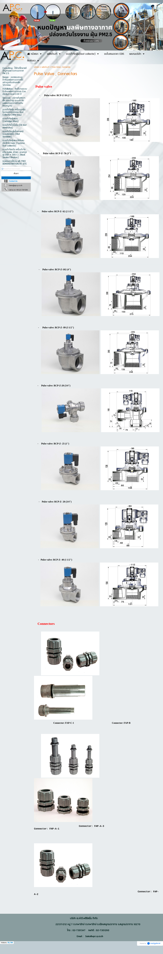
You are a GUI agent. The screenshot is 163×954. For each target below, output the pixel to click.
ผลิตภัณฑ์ (45, 67)
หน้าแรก (36, 67)
